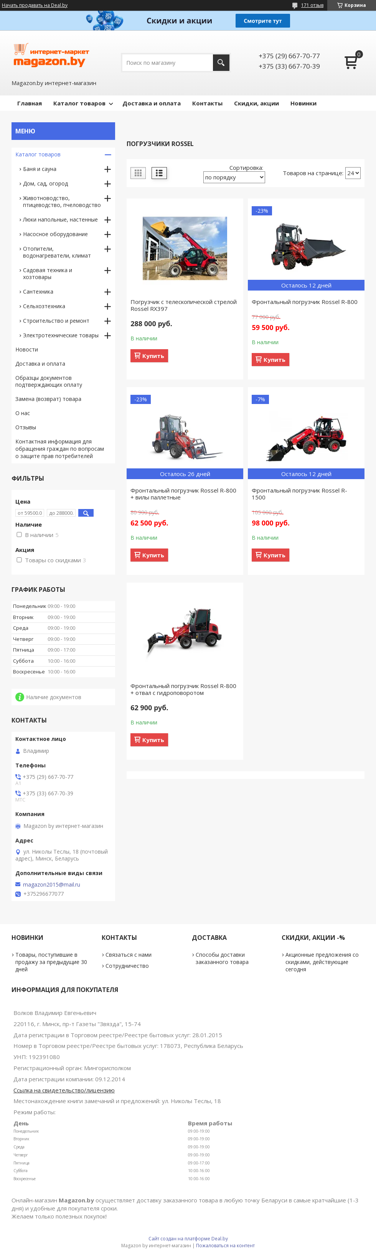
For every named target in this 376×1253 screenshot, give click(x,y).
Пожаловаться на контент (225, 1245)
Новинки (303, 103)
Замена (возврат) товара (48, 398)
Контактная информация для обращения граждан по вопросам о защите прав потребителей (59, 449)
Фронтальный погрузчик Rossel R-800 (305, 301)
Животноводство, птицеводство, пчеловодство (62, 201)
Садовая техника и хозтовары (47, 273)
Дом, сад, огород (45, 183)
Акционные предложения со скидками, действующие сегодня (322, 962)
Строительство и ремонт (56, 320)
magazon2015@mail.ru (51, 884)
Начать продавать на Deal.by (35, 5)
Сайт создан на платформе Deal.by (188, 1238)
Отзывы (25, 427)
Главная (29, 103)
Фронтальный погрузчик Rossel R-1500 (299, 494)
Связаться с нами (129, 954)
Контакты (207, 103)
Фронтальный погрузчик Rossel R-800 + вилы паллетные (183, 494)
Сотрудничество (127, 965)
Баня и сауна (39, 168)
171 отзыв (312, 5)
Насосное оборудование (55, 234)
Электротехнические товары (61, 335)
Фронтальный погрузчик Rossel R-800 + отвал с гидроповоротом (183, 689)
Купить (153, 356)
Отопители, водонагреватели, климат (57, 252)
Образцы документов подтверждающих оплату (48, 381)
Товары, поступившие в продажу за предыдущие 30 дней (51, 962)
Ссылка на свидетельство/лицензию (64, 1090)
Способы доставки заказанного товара (222, 958)
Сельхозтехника (44, 306)
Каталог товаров (79, 103)
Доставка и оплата (151, 103)
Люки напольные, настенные (60, 219)
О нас (22, 413)
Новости (26, 349)
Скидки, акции (256, 103)
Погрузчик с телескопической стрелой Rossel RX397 (183, 305)
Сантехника (38, 291)
